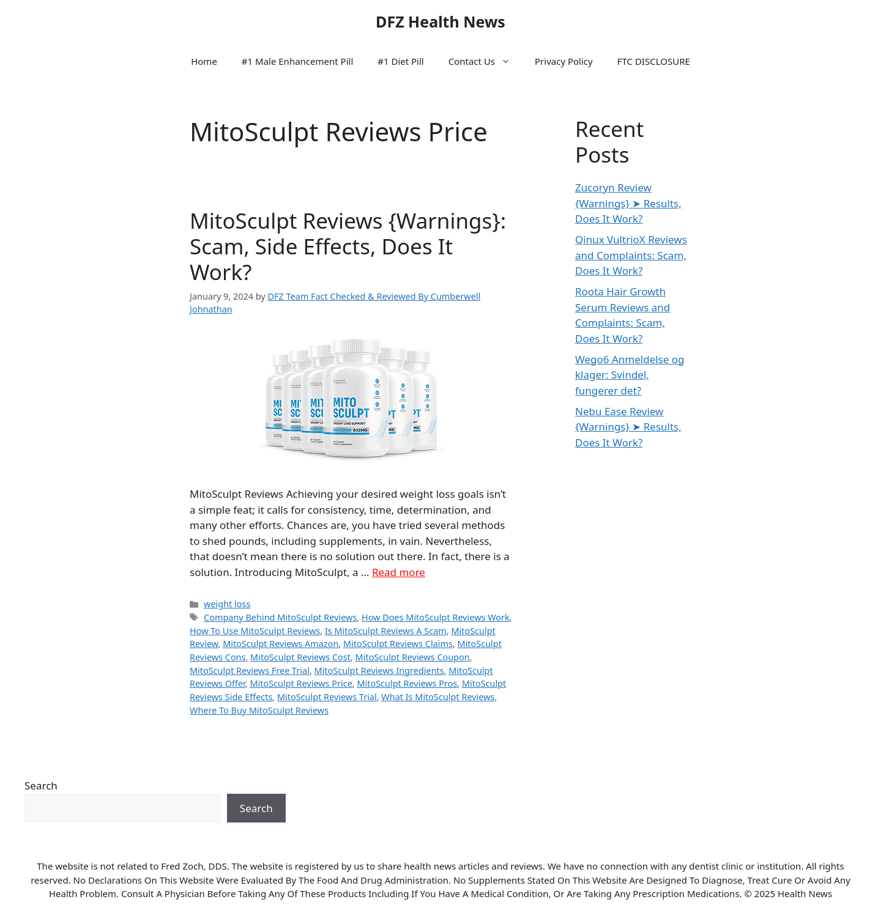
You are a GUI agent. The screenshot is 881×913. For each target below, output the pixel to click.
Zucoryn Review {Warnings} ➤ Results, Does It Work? (628, 203)
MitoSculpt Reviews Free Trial (250, 670)
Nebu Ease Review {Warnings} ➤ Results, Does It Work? (628, 426)
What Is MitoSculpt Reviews (437, 697)
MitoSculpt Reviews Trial (327, 697)
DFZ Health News (440, 21)
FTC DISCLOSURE (653, 61)
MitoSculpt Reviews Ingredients (379, 670)
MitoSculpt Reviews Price (301, 683)
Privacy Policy (564, 61)
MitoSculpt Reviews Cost (300, 657)
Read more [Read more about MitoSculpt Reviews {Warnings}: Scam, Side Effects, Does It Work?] (398, 572)
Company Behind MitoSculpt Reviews (280, 617)
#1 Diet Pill (400, 61)
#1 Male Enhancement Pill (297, 61)
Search (41, 785)
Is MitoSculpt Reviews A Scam (386, 631)
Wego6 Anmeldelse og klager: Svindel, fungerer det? (630, 374)
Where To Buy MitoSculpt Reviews (259, 710)
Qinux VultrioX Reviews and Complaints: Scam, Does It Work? (631, 255)
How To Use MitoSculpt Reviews (255, 631)
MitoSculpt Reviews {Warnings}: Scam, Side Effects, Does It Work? (348, 246)
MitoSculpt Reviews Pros (407, 683)
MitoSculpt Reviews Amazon (280, 643)
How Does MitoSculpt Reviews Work (436, 617)
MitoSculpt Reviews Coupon (412, 657)
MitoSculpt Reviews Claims (398, 643)
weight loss (227, 604)
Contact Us (485, 61)
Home (204, 61)
